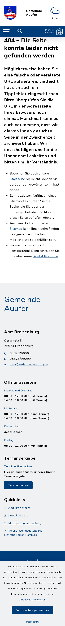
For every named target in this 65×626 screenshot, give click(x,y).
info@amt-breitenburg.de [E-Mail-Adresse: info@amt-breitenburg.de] (29, 364)
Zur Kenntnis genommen (32, 610)
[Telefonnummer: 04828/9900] (32, 353)
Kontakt (32, 560)
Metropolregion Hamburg (22, 523)
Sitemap (16, 229)
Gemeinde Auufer (34, 13)
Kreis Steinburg (16, 515)
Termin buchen (18, 485)
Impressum (32, 621)
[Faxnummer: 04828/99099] (32, 359)
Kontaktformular (46, 256)
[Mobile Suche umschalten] (20, 31)
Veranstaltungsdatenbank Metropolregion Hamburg (23, 533)
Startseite (17, 179)
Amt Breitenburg (17, 508)
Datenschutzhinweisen (32, 599)
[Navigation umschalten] (6, 31)
